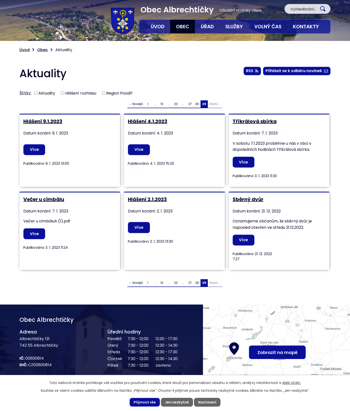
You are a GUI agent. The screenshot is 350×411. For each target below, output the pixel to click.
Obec (182, 26)
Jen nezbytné (177, 402)
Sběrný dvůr (248, 199)
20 (176, 104)
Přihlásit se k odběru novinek (296, 71)
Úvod (158, 26)
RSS (252, 71)
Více (34, 149)
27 (190, 104)
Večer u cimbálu (43, 199)
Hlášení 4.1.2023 (147, 121)
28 (197, 104)
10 (161, 104)
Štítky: (25, 93)
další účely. (291, 382)
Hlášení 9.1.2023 (42, 121)
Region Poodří (119, 93)
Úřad (207, 26)
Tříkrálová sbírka (255, 121)
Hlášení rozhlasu (80, 93)
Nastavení (207, 402)
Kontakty (306, 26)
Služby (234, 26)
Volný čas (267, 26)
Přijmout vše (145, 402)
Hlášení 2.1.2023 (147, 199)
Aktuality (46, 93)
